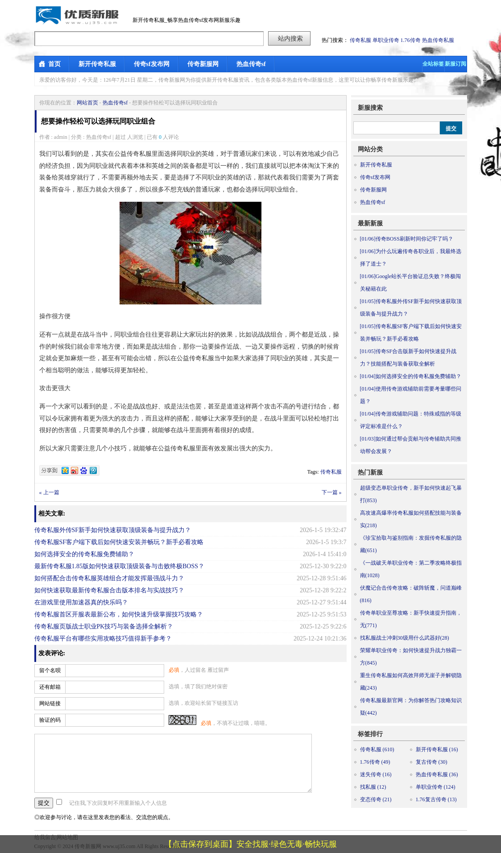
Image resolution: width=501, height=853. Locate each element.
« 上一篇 (49, 492)
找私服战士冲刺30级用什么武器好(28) (404, 638)
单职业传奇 (386, 40)
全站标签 (433, 64)
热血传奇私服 (438, 40)
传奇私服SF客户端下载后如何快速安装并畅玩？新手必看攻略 (119, 542)
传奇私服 (360, 40)
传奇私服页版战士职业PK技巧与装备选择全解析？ (104, 626)
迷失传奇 (376, 774)
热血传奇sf (251, 64)
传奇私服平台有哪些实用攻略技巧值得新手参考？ (103, 638)
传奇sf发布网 (152, 64)
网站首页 (87, 103)
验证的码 (50, 720)
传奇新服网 (203, 64)
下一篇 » (332, 492)
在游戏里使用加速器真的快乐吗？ (81, 602)
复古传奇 (431, 762)
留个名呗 (50, 670)
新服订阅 (455, 64)
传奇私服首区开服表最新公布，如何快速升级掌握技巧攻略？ (118, 614)
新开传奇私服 (97, 64)
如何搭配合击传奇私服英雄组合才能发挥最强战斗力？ (109, 578)
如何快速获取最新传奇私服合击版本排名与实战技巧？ (109, 590)
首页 (54, 64)
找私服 (373, 787)
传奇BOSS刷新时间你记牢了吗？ (406, 239)
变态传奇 (376, 799)
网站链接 (50, 703)
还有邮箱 (50, 687)
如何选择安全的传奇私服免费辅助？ (84, 554)
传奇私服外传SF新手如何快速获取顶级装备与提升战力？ (112, 530)
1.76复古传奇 (436, 799)
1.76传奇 (411, 40)
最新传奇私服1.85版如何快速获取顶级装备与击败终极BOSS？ (119, 566)
